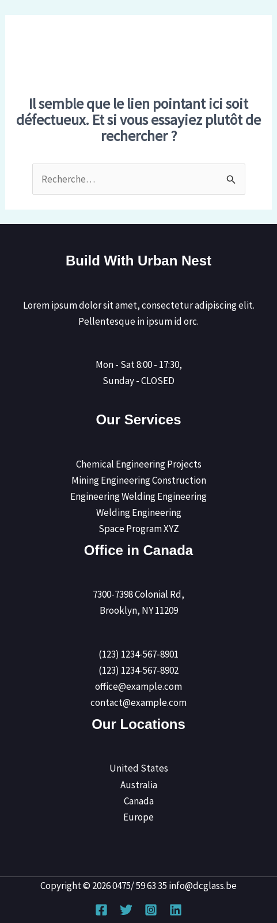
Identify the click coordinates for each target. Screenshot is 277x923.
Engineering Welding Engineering (138, 496)
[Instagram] (151, 909)
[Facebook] (101, 909)
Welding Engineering (138, 512)
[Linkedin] (175, 909)
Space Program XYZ (138, 528)
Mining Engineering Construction (138, 480)
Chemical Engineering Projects (139, 464)
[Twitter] (126, 909)
